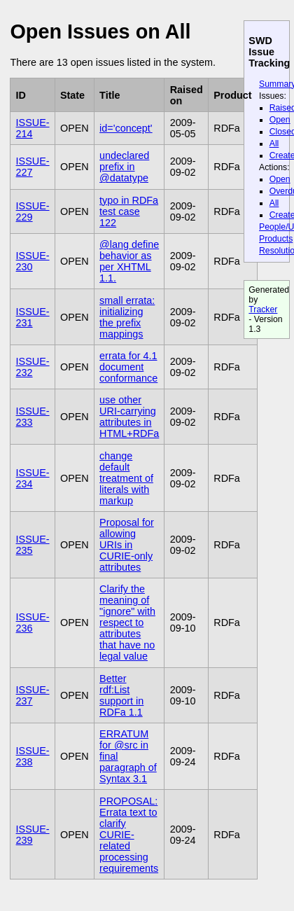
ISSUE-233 (33, 416)
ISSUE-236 (33, 622)
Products (276, 239)
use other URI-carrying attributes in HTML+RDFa (129, 416)
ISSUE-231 (33, 317)
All (274, 143)
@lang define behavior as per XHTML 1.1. (129, 261)
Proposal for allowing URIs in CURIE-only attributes (126, 545)
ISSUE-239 (33, 834)
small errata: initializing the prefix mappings (127, 317)
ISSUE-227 (33, 166)
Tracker (262, 309)
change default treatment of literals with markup (126, 478)
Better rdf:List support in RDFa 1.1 (121, 695)
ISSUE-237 (33, 695)
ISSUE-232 (33, 367)
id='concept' (126, 128)
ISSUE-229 (33, 211)
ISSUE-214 (33, 128)
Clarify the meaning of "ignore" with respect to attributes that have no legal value (127, 622)
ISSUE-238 (33, 756)
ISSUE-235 (33, 545)
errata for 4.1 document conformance (128, 367)
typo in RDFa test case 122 (128, 211)
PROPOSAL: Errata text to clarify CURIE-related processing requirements (128, 834)
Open (280, 120)
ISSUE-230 (33, 261)
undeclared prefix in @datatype (124, 166)
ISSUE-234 (33, 478)
